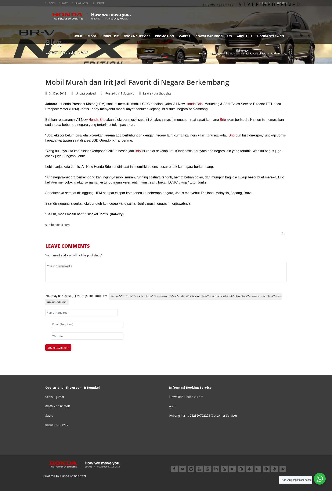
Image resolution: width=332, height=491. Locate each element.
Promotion (164, 36)
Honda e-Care (193, 397)
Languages (80, 3)
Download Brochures (213, 36)
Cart (63, 3)
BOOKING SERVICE (137, 36)
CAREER (184, 36)
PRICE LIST (111, 36)
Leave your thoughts (157, 93)
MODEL (93, 36)
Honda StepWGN (270, 36)
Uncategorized (86, 93)
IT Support (127, 93)
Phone (264, 3)
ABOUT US (244, 36)
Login (50, 3)
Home (78, 36)
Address (280, 3)
